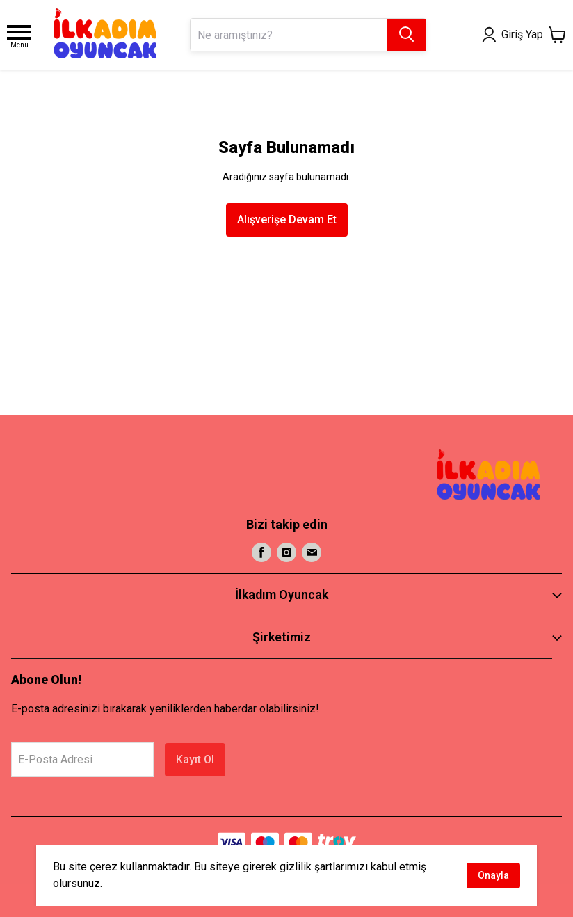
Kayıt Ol (195, 759)
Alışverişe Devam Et (287, 219)
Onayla (493, 875)
